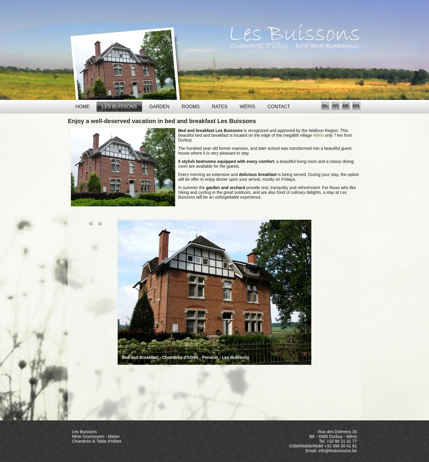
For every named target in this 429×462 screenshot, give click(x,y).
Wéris (247, 106)
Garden (159, 106)
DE (346, 105)
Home (82, 106)
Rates (219, 106)
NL (325, 105)
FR (335, 105)
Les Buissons (119, 106)
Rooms (191, 106)
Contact (279, 106)
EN (356, 105)
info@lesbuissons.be (337, 450)
